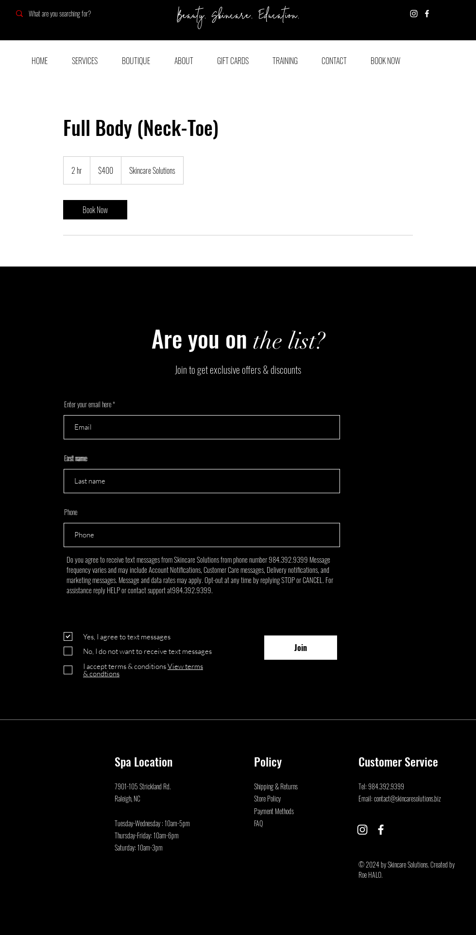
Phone (70, 512)
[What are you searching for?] (79, 13)
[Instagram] (414, 13)
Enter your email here (87, 404)
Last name (75, 458)
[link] (95, 209)
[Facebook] (427, 13)
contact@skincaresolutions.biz (407, 798)
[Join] (300, 647)
